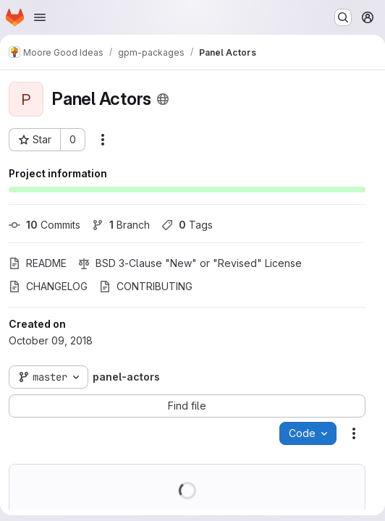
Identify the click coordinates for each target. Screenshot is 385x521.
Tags (187, 225)
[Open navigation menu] (39, 17)
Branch (121, 225)
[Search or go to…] (343, 17)
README (38, 263)
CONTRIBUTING (145, 286)
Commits (44, 225)
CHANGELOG (48, 286)
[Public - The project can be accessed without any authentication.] (163, 99)
